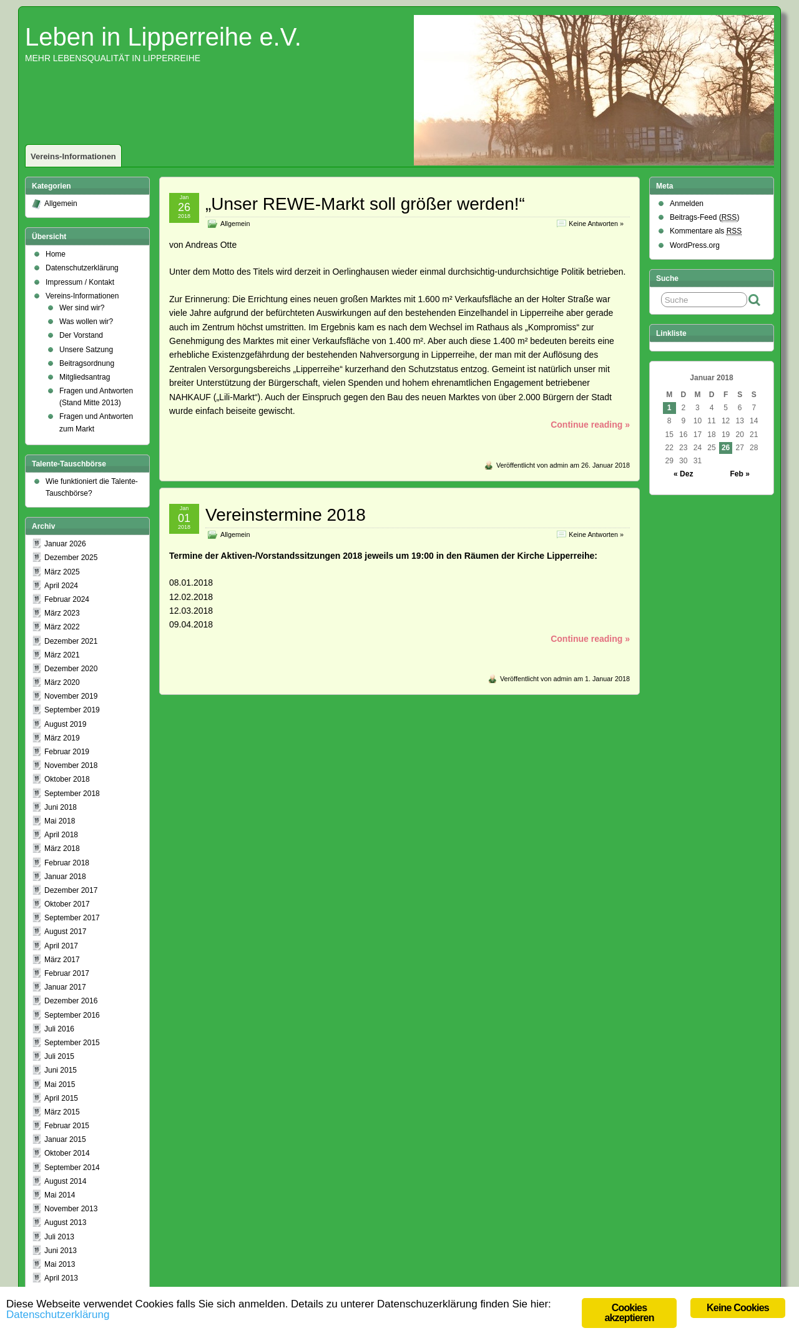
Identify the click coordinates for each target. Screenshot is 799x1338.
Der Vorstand (81, 335)
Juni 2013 (60, 1250)
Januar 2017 (65, 987)
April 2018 (61, 834)
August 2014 (65, 1181)
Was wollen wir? (86, 321)
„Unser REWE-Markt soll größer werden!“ (365, 204)
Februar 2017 (66, 973)
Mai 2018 (59, 821)
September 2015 (72, 1042)
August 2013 (65, 1222)
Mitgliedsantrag (84, 377)
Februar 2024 (66, 599)
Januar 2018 (65, 876)
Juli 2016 (59, 1029)
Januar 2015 (65, 1139)
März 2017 (62, 959)
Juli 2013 (59, 1236)
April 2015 (61, 1098)
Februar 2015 (66, 1125)
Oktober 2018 (67, 779)
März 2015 (62, 1112)
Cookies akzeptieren (629, 1312)
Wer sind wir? (81, 307)
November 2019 (70, 696)
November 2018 (70, 765)
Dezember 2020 (70, 668)
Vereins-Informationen (73, 156)
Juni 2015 (60, 1070)
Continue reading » (590, 425)
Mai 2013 (59, 1264)
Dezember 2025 (70, 557)
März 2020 (62, 682)
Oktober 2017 (67, 904)
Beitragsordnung (86, 363)
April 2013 (61, 1278)
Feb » (740, 474)
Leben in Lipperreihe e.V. (163, 37)
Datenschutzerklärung (82, 267)
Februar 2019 (66, 751)
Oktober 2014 (67, 1153)
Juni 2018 (60, 807)
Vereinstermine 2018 (285, 514)
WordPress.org (695, 245)
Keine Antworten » (596, 223)
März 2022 (62, 626)
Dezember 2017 (70, 890)
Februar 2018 (66, 862)
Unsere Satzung (86, 349)
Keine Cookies (738, 1307)
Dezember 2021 (70, 641)
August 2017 (65, 931)
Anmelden (686, 203)
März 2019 (62, 738)
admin (559, 465)
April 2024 (61, 585)
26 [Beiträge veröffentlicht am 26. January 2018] (726, 447)
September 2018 (72, 793)
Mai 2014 (59, 1195)
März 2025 (62, 572)
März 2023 (62, 613)
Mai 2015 (59, 1084)
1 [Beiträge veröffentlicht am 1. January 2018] (669, 407)
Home (56, 254)
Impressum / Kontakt (80, 282)
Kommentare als (706, 231)
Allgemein (235, 223)
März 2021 (62, 655)
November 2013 (70, 1208)
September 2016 (72, 1015)
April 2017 (61, 946)
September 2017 (72, 917)
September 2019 (72, 710)
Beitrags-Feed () (704, 217)
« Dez (683, 474)
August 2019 (65, 724)
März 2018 (62, 848)
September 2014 (72, 1167)
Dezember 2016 (70, 1000)
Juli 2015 (59, 1056)
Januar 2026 (65, 543)
